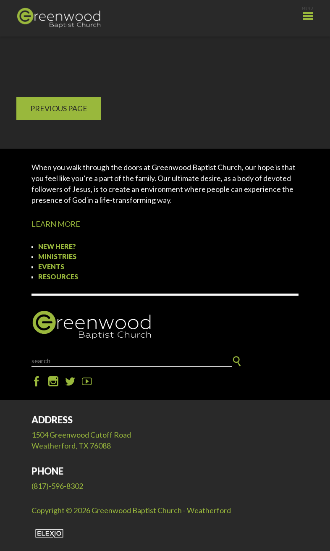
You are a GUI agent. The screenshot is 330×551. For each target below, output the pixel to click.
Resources (58, 277)
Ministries (57, 256)
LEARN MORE (55, 223)
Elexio (49, 533)
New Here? (57, 246)
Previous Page (58, 108)
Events (51, 266)
